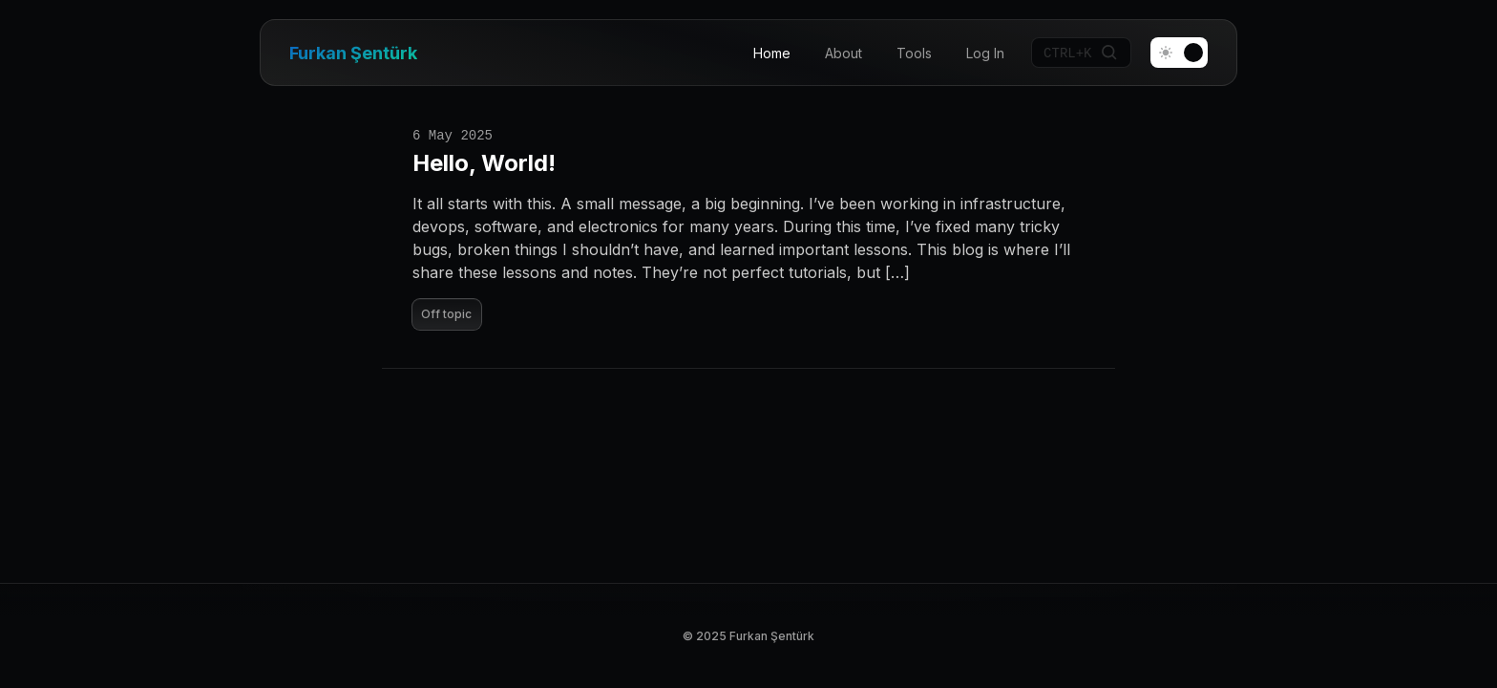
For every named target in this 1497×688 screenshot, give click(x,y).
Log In (985, 53)
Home (772, 53)
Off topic (446, 314)
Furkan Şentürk (353, 53)
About (843, 53)
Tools (914, 53)
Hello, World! (484, 163)
